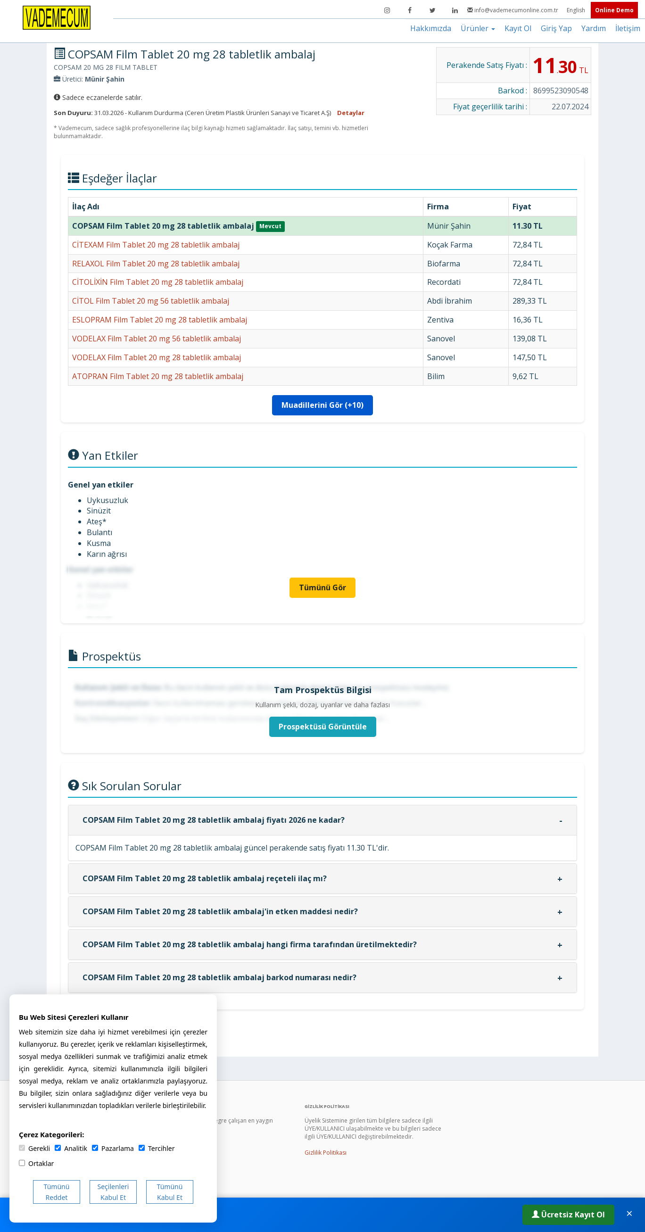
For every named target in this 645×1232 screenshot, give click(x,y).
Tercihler (156, 1148)
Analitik (71, 1148)
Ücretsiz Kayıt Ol (568, 1214)
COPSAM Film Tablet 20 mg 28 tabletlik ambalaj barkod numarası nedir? (219, 977)
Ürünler (478, 28)
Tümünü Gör (322, 587)
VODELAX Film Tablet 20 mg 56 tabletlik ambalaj (156, 338)
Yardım (593, 28)
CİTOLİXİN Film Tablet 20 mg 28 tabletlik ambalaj (157, 282)
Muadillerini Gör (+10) (322, 405)
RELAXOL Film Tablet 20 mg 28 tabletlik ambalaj (156, 263)
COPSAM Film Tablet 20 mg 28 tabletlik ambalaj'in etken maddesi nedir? (220, 911)
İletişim (627, 28)
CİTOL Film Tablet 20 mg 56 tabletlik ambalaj (150, 301)
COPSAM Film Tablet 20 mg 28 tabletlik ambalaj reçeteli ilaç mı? (205, 878)
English (577, 10)
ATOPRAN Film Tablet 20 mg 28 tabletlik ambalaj (157, 376)
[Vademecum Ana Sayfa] (56, 17)
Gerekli (34, 1148)
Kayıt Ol (517, 28)
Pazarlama (113, 1148)
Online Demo (614, 10)
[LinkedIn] (455, 10)
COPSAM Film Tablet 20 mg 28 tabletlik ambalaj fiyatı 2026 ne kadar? (214, 820)
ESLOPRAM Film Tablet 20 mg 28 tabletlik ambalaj (159, 319)
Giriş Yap (556, 28)
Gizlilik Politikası (326, 1153)
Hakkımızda (430, 28)
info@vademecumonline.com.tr (513, 10)
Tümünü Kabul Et (170, 1192)
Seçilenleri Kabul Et (113, 1192)
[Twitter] (432, 10)
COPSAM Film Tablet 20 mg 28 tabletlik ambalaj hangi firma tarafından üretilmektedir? (250, 944)
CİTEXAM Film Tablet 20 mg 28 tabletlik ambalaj (156, 245)
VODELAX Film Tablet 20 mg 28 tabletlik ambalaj (156, 357)
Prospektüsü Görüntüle (323, 726)
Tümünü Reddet (57, 1192)
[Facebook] (409, 10)
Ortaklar (36, 1163)
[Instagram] (387, 10)
